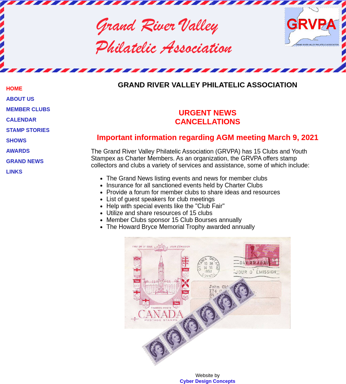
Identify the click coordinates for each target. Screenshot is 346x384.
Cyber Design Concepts (207, 381)
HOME (14, 88)
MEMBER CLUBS (28, 109)
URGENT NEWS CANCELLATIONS (207, 117)
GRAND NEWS (24, 161)
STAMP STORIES (28, 130)
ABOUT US (20, 99)
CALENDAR (21, 120)
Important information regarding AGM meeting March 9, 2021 (207, 137)
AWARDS (18, 151)
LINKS (14, 172)
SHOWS (16, 140)
